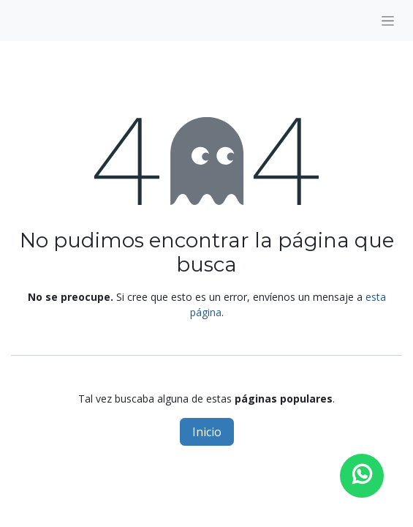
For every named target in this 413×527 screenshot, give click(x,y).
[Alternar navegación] (388, 20)
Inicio (206, 432)
